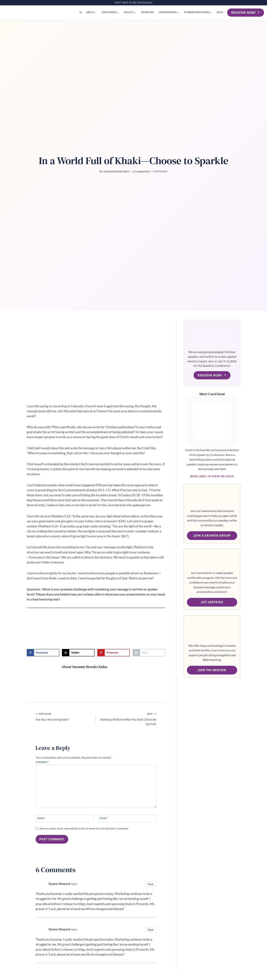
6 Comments (160, 171)
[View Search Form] (80, 12)
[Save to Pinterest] (113, 652)
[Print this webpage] (149, 652)
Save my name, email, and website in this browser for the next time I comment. (87, 831)
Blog (220, 12)
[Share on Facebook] (43, 652)
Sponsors (147, 12)
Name (42, 821)
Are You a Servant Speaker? (64, 716)
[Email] (127, 821)
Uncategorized (141, 171)
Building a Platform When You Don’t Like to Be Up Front (127, 719)
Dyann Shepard (61, 887)
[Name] (65, 821)
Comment (43, 764)
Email (104, 821)
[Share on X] (78, 652)
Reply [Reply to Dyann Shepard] (150, 887)
